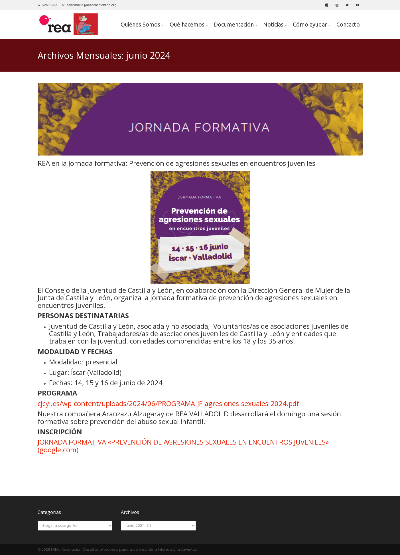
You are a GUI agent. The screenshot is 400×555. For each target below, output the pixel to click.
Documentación (234, 24)
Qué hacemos (187, 24)
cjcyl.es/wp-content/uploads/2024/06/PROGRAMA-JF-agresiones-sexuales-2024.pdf (168, 403)
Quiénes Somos (140, 24)
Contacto (348, 24)
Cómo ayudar (310, 24)
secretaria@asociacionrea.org (89, 5)
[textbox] (200, 333)
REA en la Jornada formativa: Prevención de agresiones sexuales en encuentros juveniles (176, 163)
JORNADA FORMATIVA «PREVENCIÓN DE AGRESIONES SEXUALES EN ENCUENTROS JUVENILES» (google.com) (183, 445)
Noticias (273, 24)
